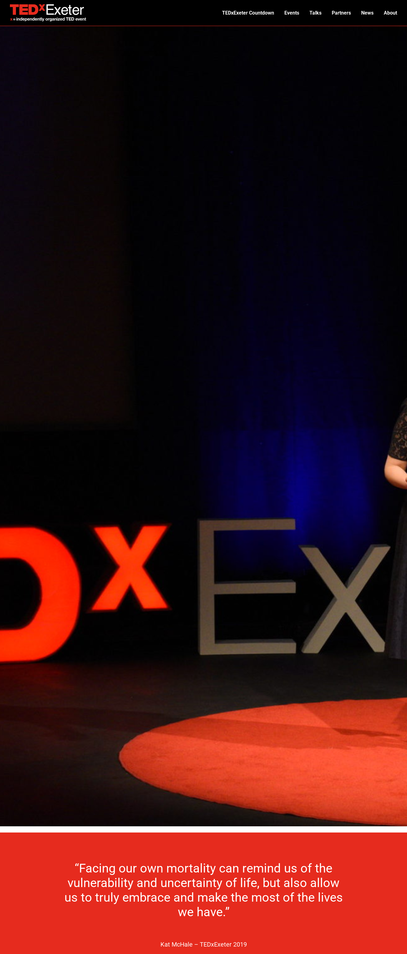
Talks (316, 13)
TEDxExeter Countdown (250, 13)
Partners (342, 13)
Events (293, 13)
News (367, 13)
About (390, 13)
